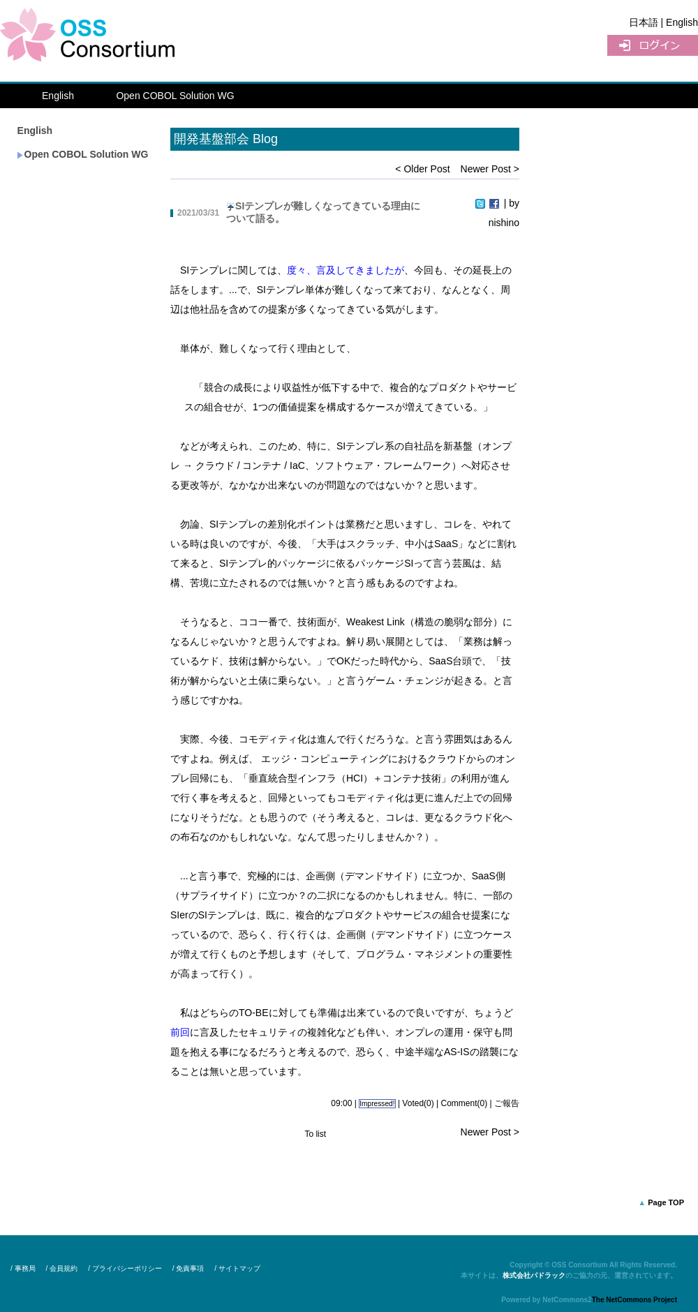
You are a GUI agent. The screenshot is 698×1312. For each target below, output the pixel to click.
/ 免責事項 (188, 1268)
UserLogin (652, 45)
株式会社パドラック (534, 1275)
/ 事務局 (23, 1268)
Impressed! (376, 1104)
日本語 (643, 22)
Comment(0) (464, 1103)
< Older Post (422, 168)
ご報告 (506, 1103)
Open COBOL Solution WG (175, 95)
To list (315, 1134)
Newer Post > (490, 168)
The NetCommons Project (634, 1300)
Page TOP (666, 1202)
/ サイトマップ (237, 1268)
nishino (504, 222)
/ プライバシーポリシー (125, 1268)
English (58, 95)
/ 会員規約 (62, 1268)
